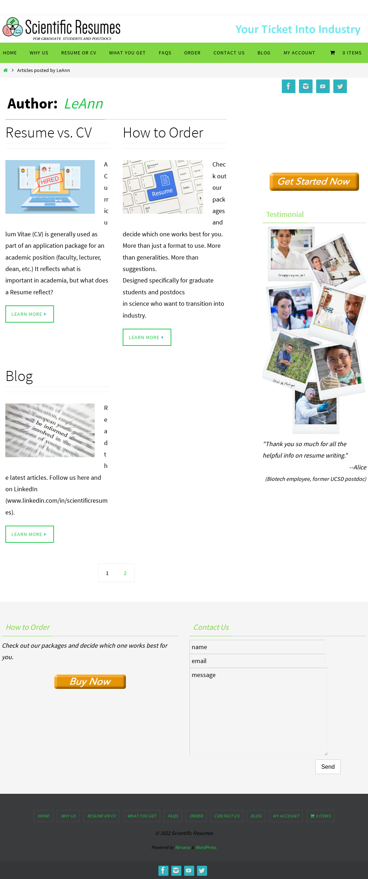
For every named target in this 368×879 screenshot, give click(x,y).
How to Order (163, 132)
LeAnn (83, 103)
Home (43, 815)
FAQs (173, 815)
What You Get (141, 815)
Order (196, 815)
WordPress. (206, 847)
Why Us (68, 815)
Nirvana (182, 847)
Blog (19, 375)
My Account (286, 815)
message (259, 712)
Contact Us (226, 815)
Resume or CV (101, 815)
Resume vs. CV (48, 132)
